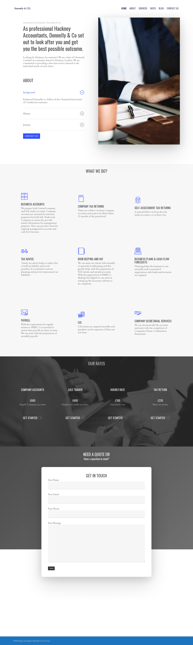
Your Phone (96, 515)
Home (124, 8)
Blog (161, 8)
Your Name (96, 493)
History (53, 114)
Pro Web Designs (45, 641)
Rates (153, 8)
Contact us (173, 8)
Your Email (96, 504)
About (132, 8)
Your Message (96, 537)
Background (53, 92)
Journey (53, 125)
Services (143, 8)
